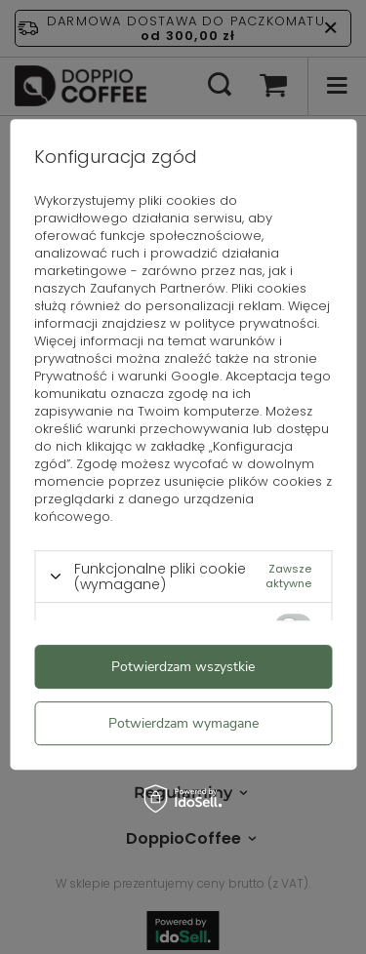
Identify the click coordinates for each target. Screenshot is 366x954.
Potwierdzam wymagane (183, 723)
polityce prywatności (250, 323)
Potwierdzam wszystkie (183, 666)
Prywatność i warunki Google (127, 376)
